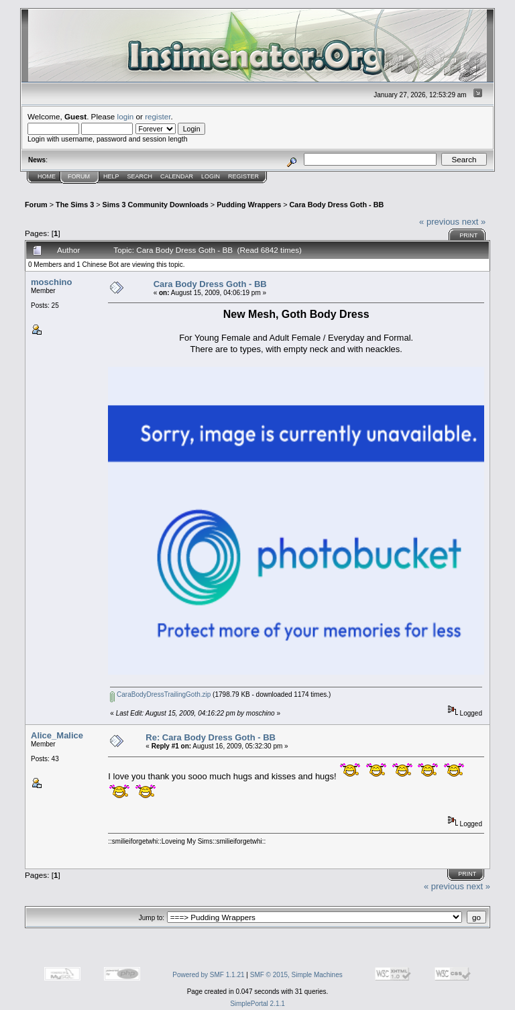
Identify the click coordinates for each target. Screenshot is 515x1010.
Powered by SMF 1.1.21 (208, 974)
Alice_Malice (57, 735)
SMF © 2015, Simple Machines (296, 974)
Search (140, 176)
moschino (51, 282)
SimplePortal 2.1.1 (257, 1003)
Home (47, 176)
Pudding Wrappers (249, 205)
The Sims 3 (75, 205)
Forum (79, 176)
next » (473, 222)
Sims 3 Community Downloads (156, 205)
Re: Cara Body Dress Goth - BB (211, 737)
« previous (439, 222)
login (125, 116)
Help (111, 176)
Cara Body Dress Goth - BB (337, 205)
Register (243, 176)
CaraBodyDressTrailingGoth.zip (160, 694)
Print (468, 235)
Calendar (176, 176)
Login (210, 176)
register (157, 116)
